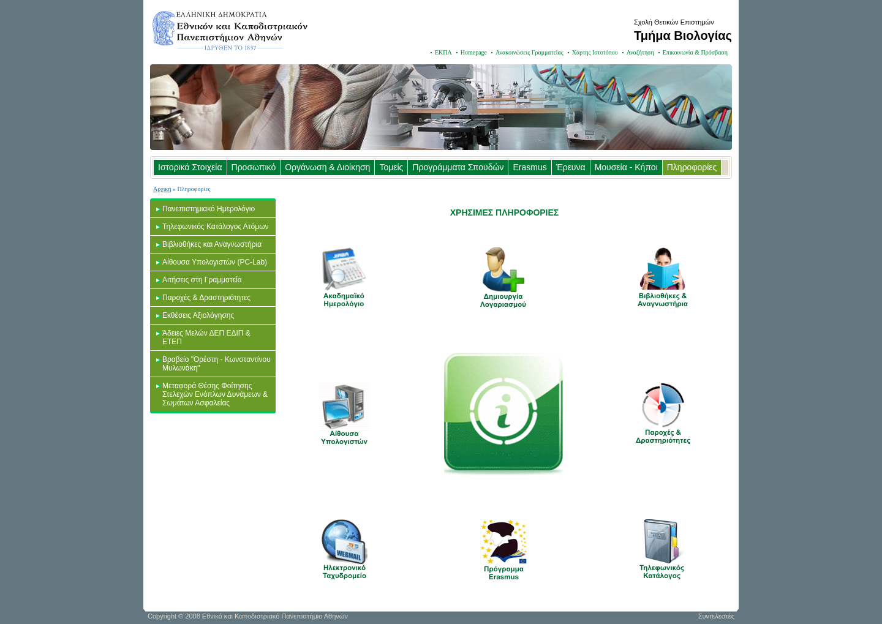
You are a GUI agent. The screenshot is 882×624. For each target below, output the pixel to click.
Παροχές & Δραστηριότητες (206, 297)
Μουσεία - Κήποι (626, 167)
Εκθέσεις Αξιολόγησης (198, 315)
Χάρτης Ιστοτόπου (595, 52)
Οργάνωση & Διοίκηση (327, 167)
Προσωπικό (254, 167)
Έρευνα (571, 167)
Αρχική (162, 189)
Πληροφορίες (692, 167)
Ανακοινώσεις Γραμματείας (530, 52)
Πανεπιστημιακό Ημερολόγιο (208, 209)
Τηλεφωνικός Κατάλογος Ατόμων (215, 226)
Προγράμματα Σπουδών (457, 167)
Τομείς (391, 167)
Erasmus (529, 167)
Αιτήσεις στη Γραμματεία (202, 280)
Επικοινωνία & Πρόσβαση (695, 52)
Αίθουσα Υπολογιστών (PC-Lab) (214, 262)
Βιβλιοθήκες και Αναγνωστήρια (212, 244)
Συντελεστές (716, 616)
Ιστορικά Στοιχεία (190, 167)
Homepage (474, 52)
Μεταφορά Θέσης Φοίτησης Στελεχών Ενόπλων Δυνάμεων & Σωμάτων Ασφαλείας (215, 394)
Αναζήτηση (640, 52)
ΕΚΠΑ (443, 52)
